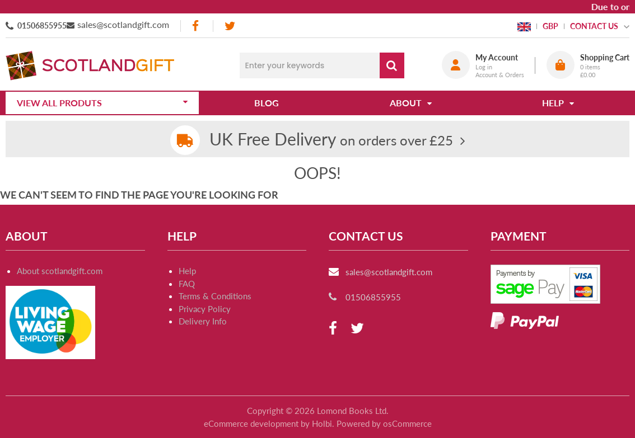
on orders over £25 (331, 140)
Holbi (322, 423)
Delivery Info (203, 321)
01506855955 (42, 25)
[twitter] (230, 26)
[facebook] (196, 26)
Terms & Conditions (215, 296)
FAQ (187, 284)
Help (187, 271)
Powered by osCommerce (384, 423)
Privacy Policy (205, 309)
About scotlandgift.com (59, 271)
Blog (266, 102)
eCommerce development (251, 423)
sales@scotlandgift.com (123, 24)
